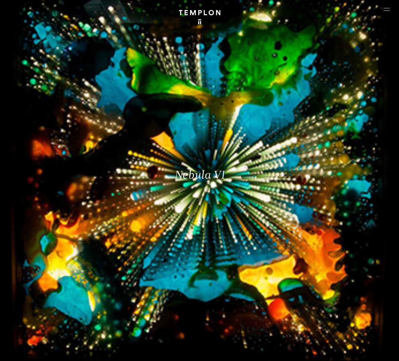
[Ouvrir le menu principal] (386, 9)
